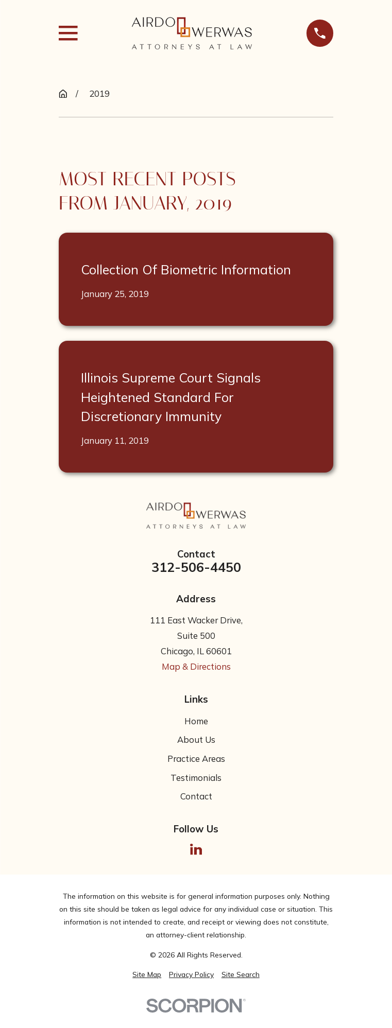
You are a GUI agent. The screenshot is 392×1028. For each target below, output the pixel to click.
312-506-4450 (196, 567)
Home (196, 721)
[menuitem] (146, 974)
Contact (196, 796)
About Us (196, 739)
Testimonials (196, 777)
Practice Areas (196, 758)
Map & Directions (196, 666)
